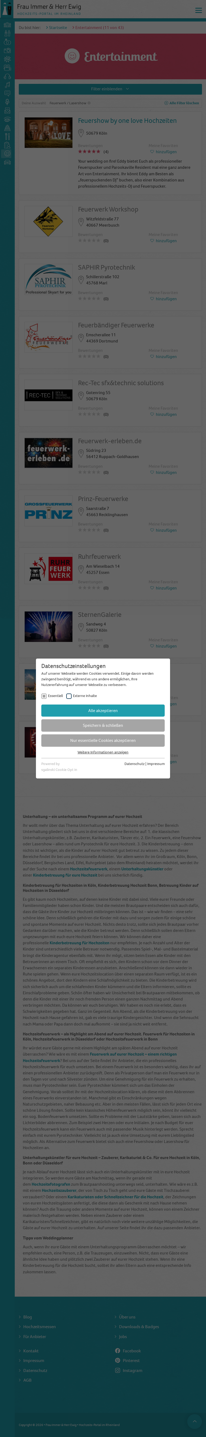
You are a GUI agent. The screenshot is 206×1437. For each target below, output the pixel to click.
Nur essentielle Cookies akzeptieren (103, 740)
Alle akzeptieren (103, 710)
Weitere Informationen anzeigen (103, 752)
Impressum (156, 763)
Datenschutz (134, 763)
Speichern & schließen (103, 725)
